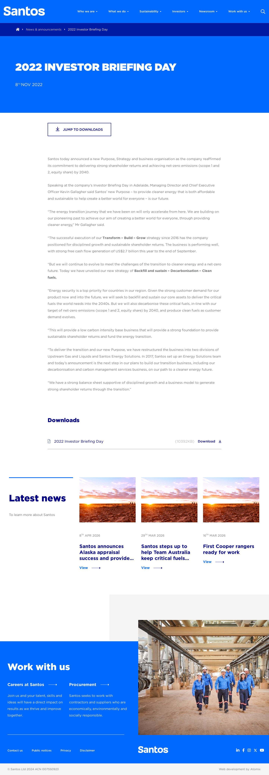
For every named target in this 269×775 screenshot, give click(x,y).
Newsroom (208, 11)
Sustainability (150, 11)
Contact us (15, 750)
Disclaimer (87, 750)
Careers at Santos (25, 684)
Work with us (239, 11)
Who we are (87, 11)
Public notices (42, 750)
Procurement (82, 684)
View (83, 568)
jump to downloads (79, 129)
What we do (118, 11)
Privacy (66, 750)
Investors (180, 11)
